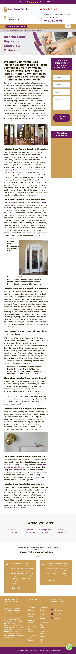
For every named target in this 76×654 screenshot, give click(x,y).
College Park (46, 530)
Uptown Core (62, 533)
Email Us (58, 614)
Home (6, 30)
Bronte (12, 530)
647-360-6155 (53, 20)
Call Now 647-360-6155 (16, 26)
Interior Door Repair (42, 616)
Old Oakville (30, 533)
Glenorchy (14, 533)
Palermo (44, 533)
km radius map (61, 158)
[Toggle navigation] (68, 26)
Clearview (29, 530)
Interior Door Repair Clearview (32, 30)
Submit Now (62, 118)
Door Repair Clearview (15, 30)
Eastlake (60, 530)
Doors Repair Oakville (37, 651)
